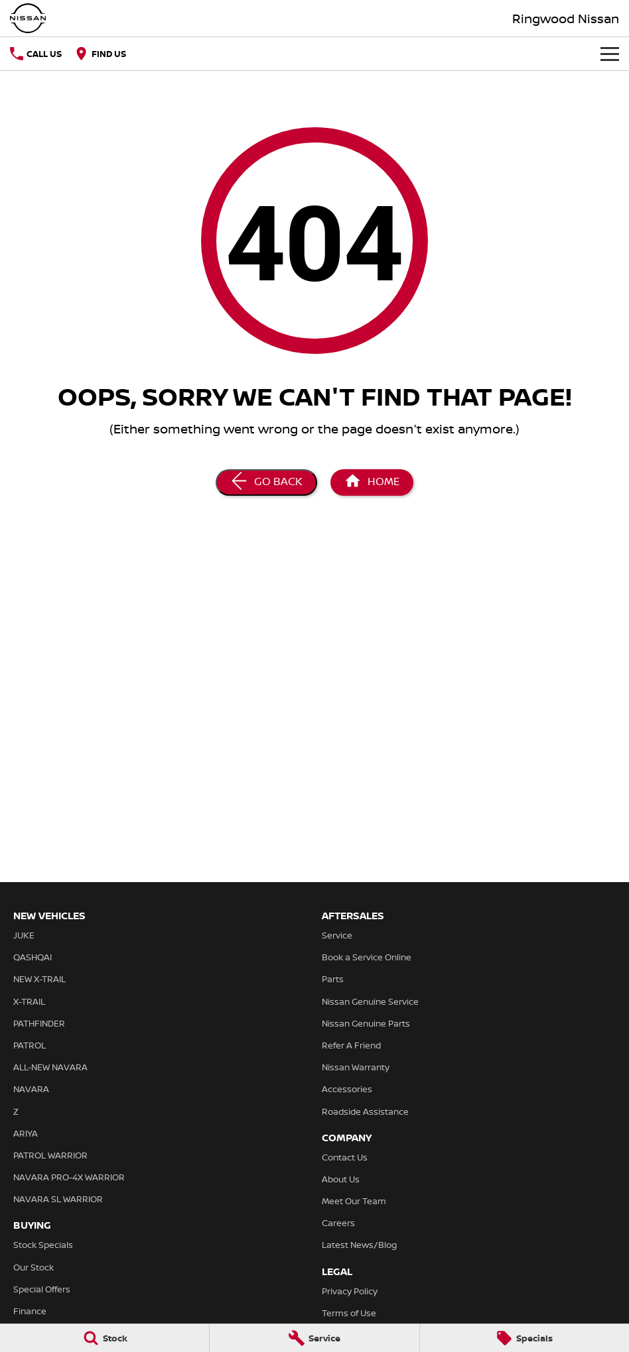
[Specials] (524, 1338)
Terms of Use (349, 1313)
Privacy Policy (350, 1291)
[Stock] (104, 1338)
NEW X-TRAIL (39, 979)
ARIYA (25, 1133)
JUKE (24, 935)
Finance (29, 1311)
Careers (338, 1223)
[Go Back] (266, 482)
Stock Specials (43, 1245)
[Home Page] (371, 482)
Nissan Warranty (355, 1067)
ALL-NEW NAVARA (50, 1067)
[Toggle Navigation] (609, 53)
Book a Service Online (366, 957)
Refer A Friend (351, 1045)
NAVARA (31, 1089)
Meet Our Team (354, 1201)
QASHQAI (32, 957)
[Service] (314, 1338)
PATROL (29, 1045)
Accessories (347, 1089)
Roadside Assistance (365, 1111)
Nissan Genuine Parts (366, 1023)
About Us (341, 1179)
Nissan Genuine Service (370, 1001)
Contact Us (345, 1157)
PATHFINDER (39, 1023)
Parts (333, 979)
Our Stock (33, 1267)
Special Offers (41, 1289)
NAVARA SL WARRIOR (58, 1199)
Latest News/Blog (359, 1245)
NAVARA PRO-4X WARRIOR (69, 1177)
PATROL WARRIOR (50, 1155)
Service (337, 935)
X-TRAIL (29, 1001)
